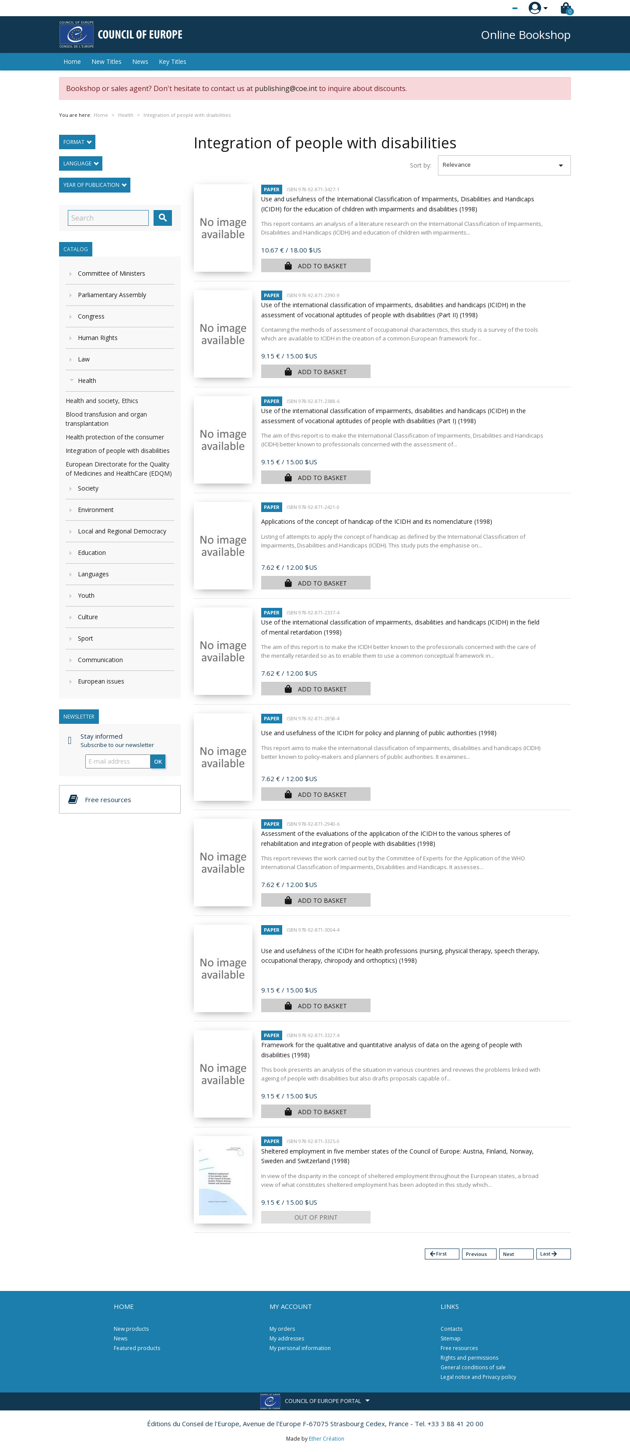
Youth (86, 595)
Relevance (505, 165)
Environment (96, 509)
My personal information (300, 1348)
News (140, 61)
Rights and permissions (469, 1357)
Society (88, 488)
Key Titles (172, 61)
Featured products (137, 1348)
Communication (100, 660)
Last (549, 1254)
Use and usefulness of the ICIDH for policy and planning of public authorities (379, 733)
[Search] (108, 218)
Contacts (451, 1329)
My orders (282, 1329)
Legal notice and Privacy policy (478, 1377)
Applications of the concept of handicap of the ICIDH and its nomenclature (376, 521)
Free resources (459, 1348)
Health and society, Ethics (102, 400)
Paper (272, 189)
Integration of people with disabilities (118, 450)
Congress (91, 316)
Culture (88, 617)
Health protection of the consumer (115, 437)
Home (72, 61)
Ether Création (326, 1438)
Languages (93, 574)
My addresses (287, 1338)
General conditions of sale (473, 1367)
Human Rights (98, 337)
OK (158, 761)
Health (87, 380)
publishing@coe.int (286, 88)
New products (131, 1329)
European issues (101, 681)
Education (92, 552)
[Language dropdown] (498, 8)
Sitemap (451, 1338)
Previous (476, 1254)
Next (508, 1254)
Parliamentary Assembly (112, 295)
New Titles (106, 61)
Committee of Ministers (111, 273)
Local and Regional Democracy (122, 531)
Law (84, 359)
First (438, 1254)
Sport (85, 638)
